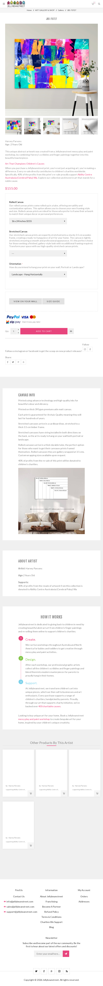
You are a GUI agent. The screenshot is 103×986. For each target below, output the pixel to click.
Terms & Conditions (51, 916)
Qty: (7, 331)
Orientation (15, 263)
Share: (8, 357)
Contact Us (19, 896)
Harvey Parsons (13, 141)
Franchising (51, 901)
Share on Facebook (7, 362)
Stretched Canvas (18, 231)
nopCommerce (57, 983)
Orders (84, 896)
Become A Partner (51, 906)
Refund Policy (51, 911)
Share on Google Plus (23, 362)
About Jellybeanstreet (51, 896)
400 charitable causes (49, 706)
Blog (51, 927)
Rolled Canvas (16, 202)
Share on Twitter (13, 362)
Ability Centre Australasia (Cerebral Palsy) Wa (53, 589)
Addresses (84, 901)
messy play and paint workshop (34, 719)
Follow (85, 344)
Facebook (90, 349)
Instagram (85, 349)
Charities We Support (51, 922)
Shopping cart (94, 3)
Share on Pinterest (18, 362)
